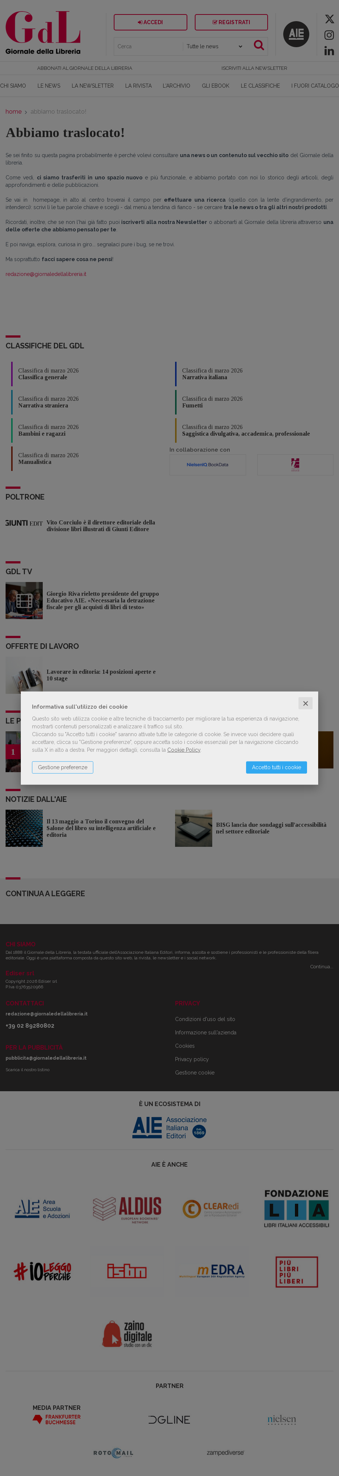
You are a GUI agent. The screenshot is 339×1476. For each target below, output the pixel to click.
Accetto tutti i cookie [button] (276, 767)
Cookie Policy (183, 749)
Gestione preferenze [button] (62, 767)
